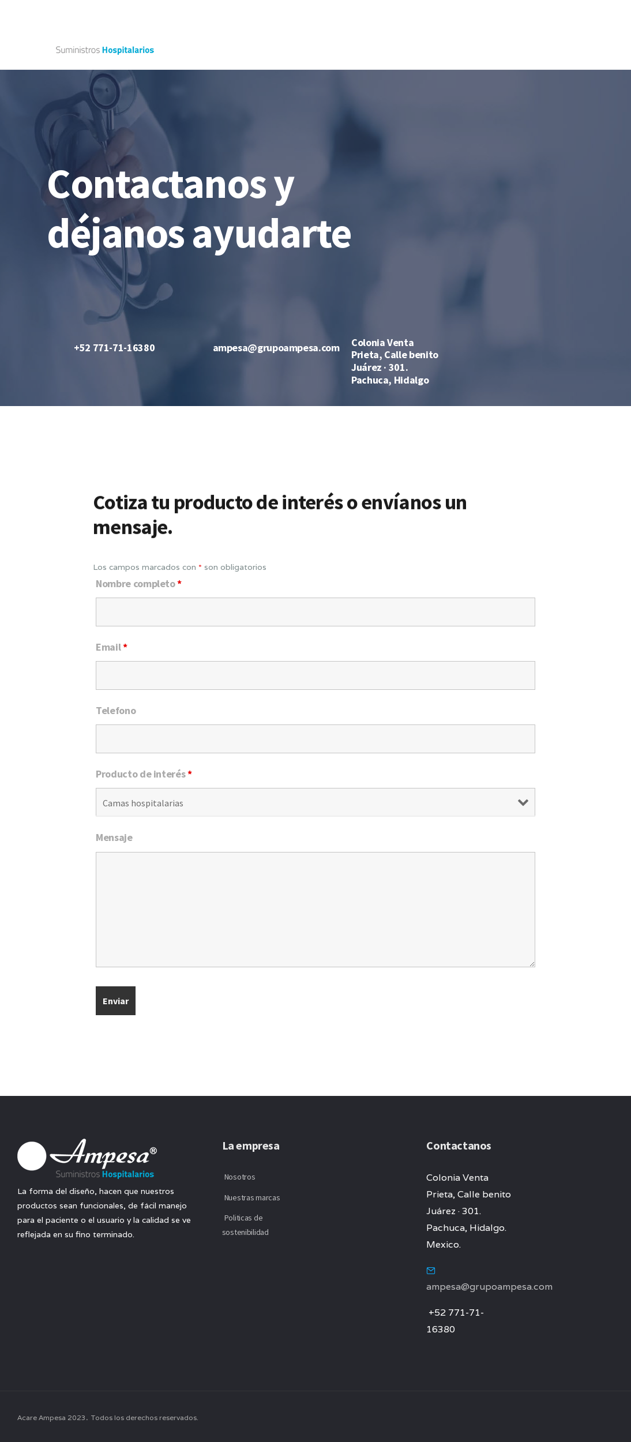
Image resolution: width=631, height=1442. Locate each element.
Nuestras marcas (252, 1197)
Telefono (116, 710)
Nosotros (240, 1176)
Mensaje (114, 837)
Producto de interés (143, 773)
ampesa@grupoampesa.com (489, 1286)
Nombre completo (139, 583)
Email (111, 647)
